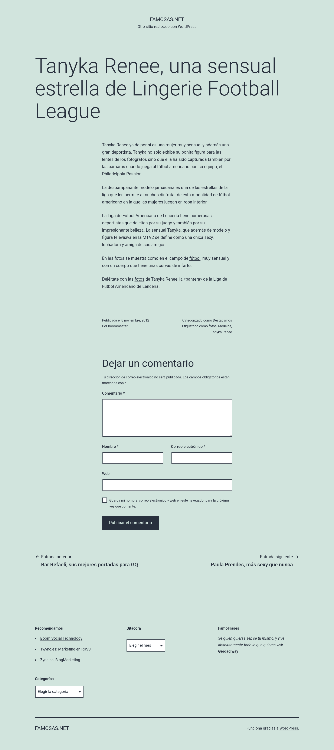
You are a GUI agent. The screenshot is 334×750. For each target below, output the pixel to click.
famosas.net (167, 19)
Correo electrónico (188, 446)
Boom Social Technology (61, 638)
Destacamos (222, 320)
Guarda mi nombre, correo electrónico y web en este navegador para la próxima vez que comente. (169, 503)
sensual (194, 144)
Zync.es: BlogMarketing (60, 660)
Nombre (110, 446)
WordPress (288, 728)
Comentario (113, 393)
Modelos (224, 326)
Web (105, 473)
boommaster (118, 326)
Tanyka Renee (221, 332)
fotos (139, 279)
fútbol (194, 258)
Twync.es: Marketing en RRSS (65, 649)
